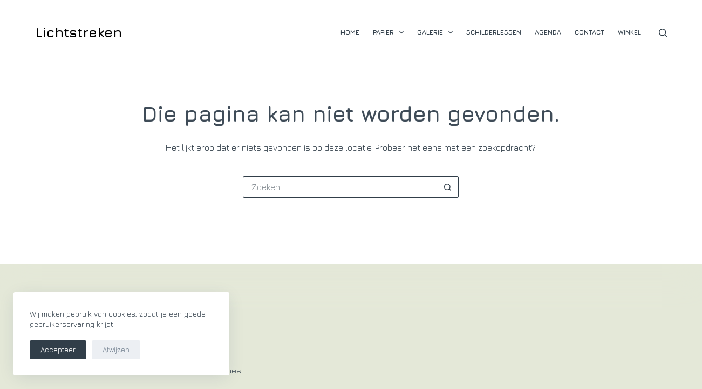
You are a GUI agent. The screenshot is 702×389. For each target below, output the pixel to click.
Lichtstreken (78, 32)
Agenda (548, 32)
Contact (589, 32)
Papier (390, 32)
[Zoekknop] (448, 187)
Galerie (437, 32)
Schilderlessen (493, 32)
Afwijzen (116, 349)
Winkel (629, 32)
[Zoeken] (663, 33)
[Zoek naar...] (340, 187)
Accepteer (58, 349)
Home (349, 32)
